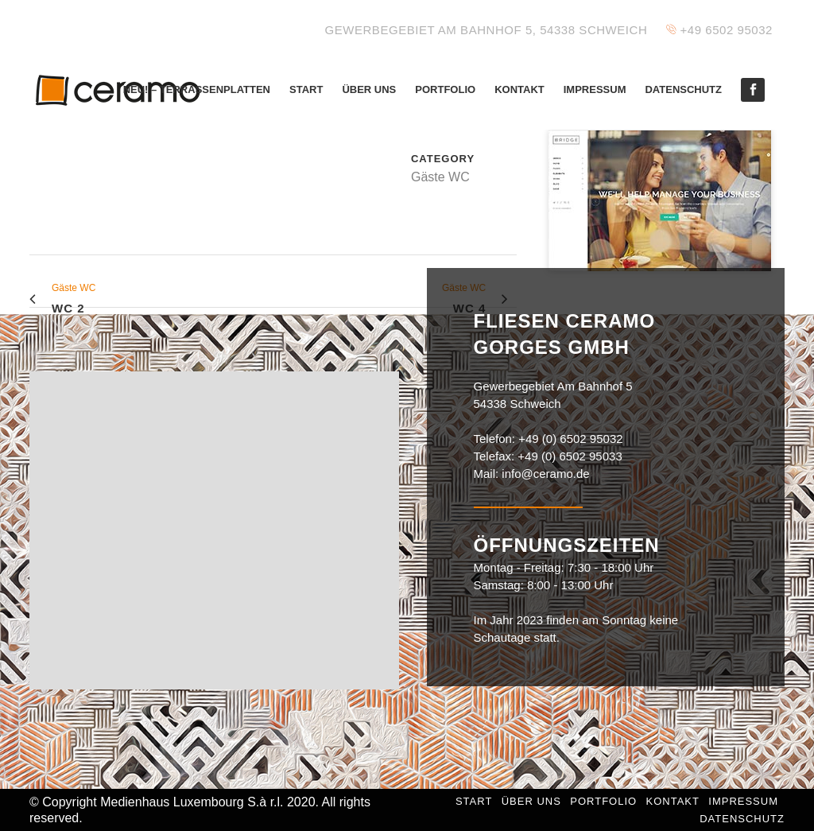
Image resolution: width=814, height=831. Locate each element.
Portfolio (603, 801)
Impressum (743, 801)
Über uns (531, 801)
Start (473, 801)
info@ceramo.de (545, 473)
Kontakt (672, 801)
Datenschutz (742, 819)
